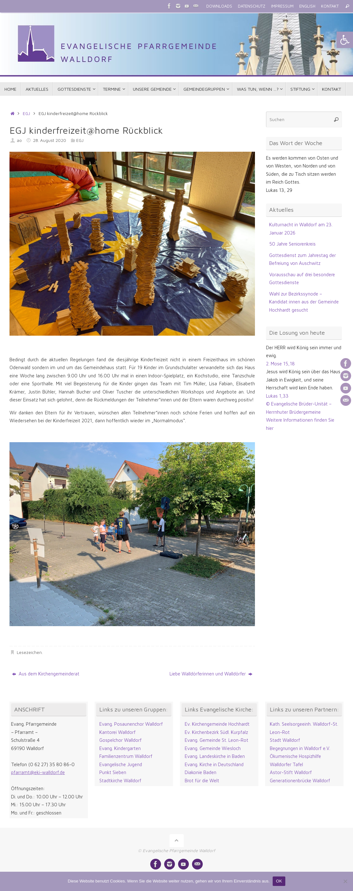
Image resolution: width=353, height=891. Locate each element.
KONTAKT (330, 6)
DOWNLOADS (219, 6)
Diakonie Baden (200, 772)
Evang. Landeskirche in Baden (215, 756)
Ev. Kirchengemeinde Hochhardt (217, 724)
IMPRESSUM (282, 6)
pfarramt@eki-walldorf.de (38, 772)
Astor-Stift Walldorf (291, 772)
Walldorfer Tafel (286, 764)
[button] (345, 40)
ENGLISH (307, 6)
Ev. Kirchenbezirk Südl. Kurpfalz (216, 732)
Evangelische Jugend (120, 764)
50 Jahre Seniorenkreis (292, 244)
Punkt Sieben (112, 772)
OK (279, 881)
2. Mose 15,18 (280, 363)
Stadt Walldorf (285, 740)
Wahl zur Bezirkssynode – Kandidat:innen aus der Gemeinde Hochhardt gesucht (304, 302)
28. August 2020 (49, 140)
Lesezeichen (29, 652)
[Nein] (345, 881)
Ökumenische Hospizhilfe (295, 756)
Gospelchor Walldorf (120, 740)
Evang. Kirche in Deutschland (214, 764)
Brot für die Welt (202, 780)
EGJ (26, 113)
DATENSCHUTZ (251, 6)
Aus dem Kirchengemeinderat (45, 673)
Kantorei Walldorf (117, 732)
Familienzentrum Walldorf (125, 756)
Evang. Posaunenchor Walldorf (131, 724)
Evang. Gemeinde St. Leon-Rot (216, 740)
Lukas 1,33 (277, 396)
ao (19, 140)
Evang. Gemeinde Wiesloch (213, 748)
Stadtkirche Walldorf (120, 780)
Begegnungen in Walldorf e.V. (300, 748)
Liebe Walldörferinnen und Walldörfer (211, 673)
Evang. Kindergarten (120, 748)
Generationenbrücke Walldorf (300, 780)
